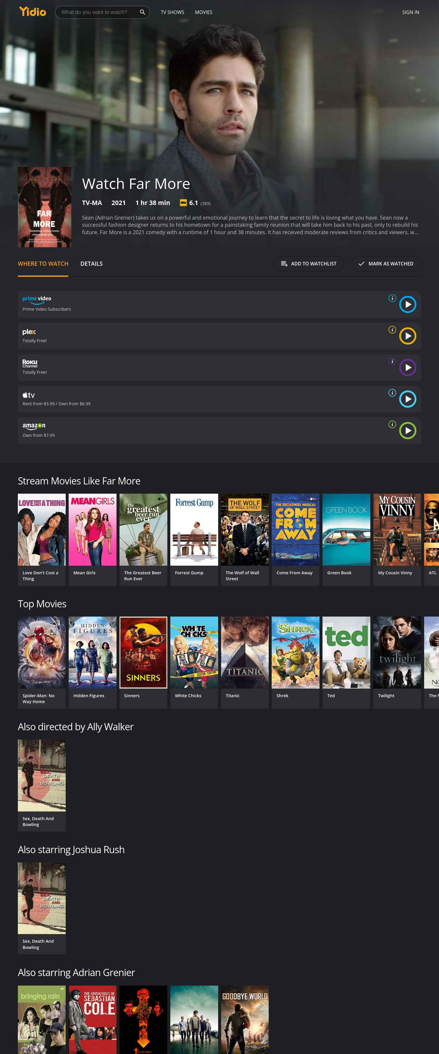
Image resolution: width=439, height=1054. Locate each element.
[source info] (391, 298)
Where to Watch (43, 263)
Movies (204, 12)
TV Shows (172, 12)
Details (91, 263)
